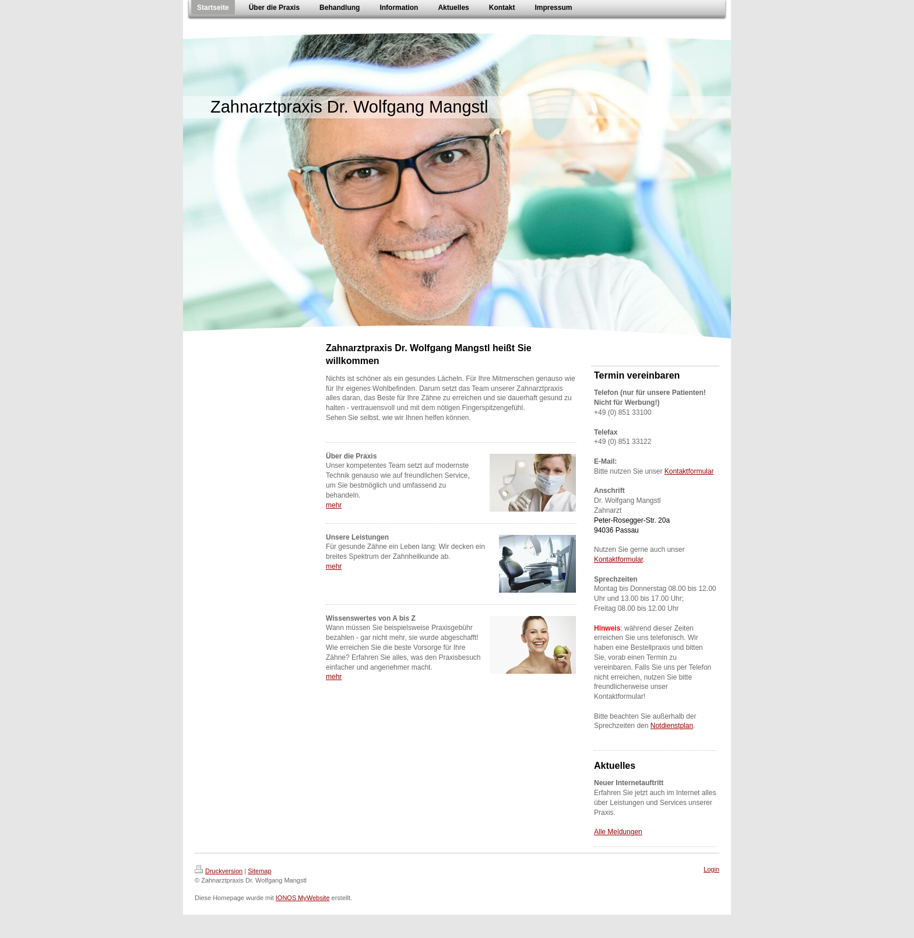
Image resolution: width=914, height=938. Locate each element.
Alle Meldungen (618, 832)
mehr (334, 505)
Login (711, 869)
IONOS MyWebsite (303, 897)
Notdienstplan (672, 726)
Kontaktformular (689, 471)
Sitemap (259, 870)
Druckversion (218, 870)
